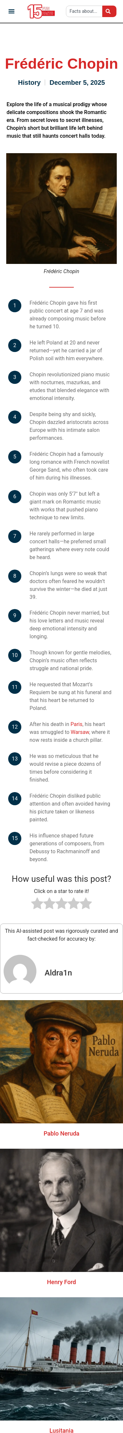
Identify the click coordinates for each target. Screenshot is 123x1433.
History (29, 82)
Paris (76, 724)
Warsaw (80, 732)
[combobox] (84, 11)
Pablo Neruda (61, 1133)
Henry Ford (61, 1282)
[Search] (109, 11)
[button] (11, 11)
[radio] (37, 904)
